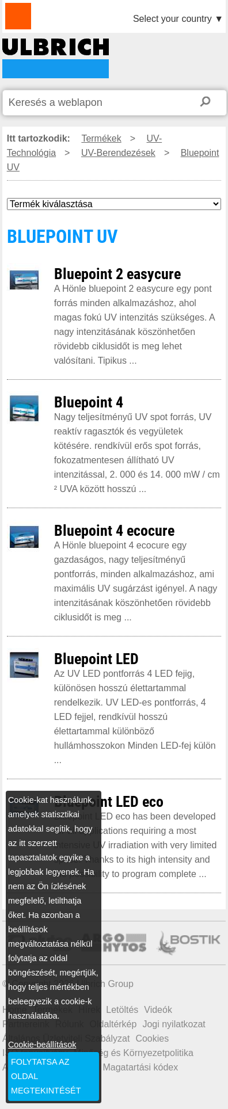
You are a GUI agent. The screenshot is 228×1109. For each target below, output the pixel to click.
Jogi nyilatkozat (173, 1024)
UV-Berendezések (118, 153)
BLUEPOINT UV (55, 58)
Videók (158, 1010)
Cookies (152, 1038)
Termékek (101, 138)
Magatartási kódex (140, 1067)
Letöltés (122, 1010)
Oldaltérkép (113, 1024)
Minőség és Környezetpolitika (133, 1053)
